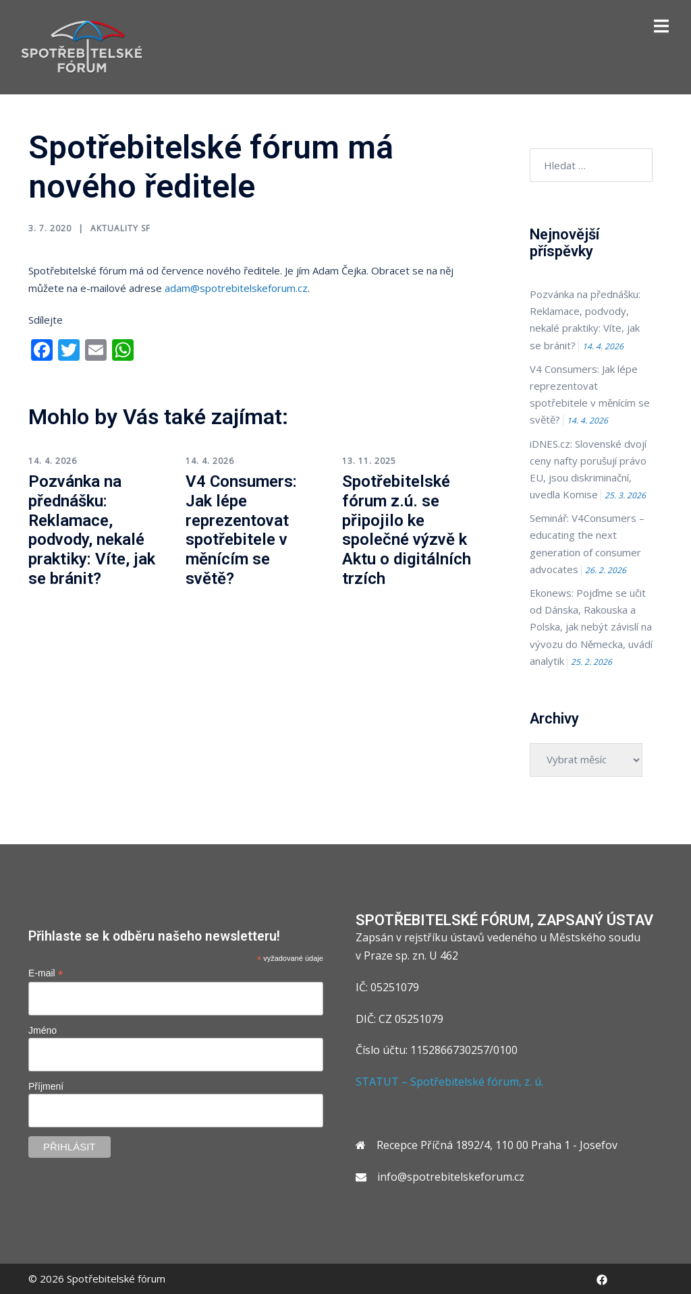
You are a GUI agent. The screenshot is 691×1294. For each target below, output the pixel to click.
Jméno (42, 1030)
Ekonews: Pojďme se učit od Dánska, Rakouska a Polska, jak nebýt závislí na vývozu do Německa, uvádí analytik (591, 627)
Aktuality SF (120, 228)
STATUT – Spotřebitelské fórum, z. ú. (449, 1081)
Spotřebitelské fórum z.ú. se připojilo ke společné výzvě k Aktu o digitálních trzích (406, 530)
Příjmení (45, 1086)
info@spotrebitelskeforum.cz (450, 1176)
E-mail (45, 973)
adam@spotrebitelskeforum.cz (236, 288)
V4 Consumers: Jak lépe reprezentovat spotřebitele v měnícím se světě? (241, 530)
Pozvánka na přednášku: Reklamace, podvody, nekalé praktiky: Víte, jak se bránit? (91, 530)
